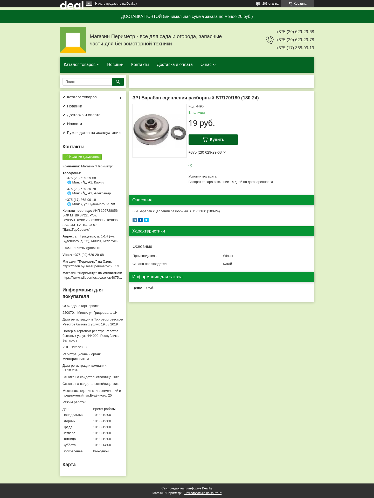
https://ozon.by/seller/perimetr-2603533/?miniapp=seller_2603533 (112, 266)
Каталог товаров (79, 64)
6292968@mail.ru (87, 248)
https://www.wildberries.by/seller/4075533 (93, 277)
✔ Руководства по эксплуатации (92, 132)
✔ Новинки (72, 106)
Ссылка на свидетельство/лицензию (91, 377)
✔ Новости (72, 123)
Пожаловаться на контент (202, 493)
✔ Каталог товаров (80, 97)
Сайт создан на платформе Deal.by (187, 488)
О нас (206, 64)
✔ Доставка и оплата (82, 115)
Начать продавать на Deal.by (116, 3)
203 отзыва (270, 3)
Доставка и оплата (175, 64)
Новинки (115, 64)
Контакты (140, 64)
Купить (217, 139)
